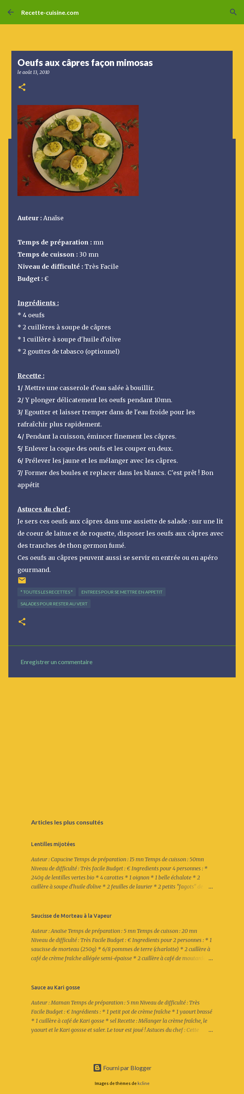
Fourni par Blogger (122, 1067)
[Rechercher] (233, 12)
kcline (144, 1083)
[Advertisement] (122, 742)
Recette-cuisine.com (50, 12)
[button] (22, 88)
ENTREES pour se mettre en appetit (122, 592)
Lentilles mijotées (53, 844)
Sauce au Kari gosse (55, 987)
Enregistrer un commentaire (56, 661)
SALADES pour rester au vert (54, 604)
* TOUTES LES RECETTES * (46, 592)
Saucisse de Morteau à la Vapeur (71, 916)
